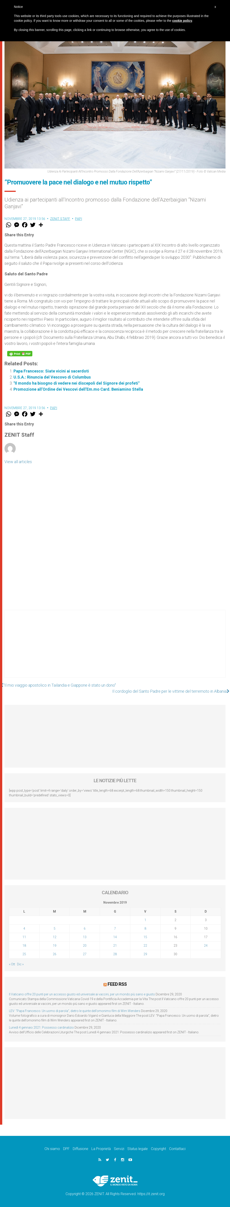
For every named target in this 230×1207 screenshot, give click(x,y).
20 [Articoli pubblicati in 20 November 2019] (84, 945)
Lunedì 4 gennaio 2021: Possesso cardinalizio (41, 1027)
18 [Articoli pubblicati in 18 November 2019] (24, 945)
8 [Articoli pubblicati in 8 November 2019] (145, 928)
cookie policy (182, 20)
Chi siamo (52, 1149)
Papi (78, 219)
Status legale (137, 1149)
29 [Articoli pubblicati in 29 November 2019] (145, 954)
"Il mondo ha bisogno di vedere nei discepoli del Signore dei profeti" (76, 383)
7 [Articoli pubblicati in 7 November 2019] (115, 928)
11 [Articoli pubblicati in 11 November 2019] (24, 937)
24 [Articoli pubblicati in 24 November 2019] (206, 945)
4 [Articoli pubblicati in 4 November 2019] (24, 928)
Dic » (20, 964)
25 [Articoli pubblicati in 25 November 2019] (24, 954)
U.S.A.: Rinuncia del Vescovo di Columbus (52, 377)
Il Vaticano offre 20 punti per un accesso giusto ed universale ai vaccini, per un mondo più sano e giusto (82, 994)
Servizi (119, 1149)
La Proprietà (101, 1149)
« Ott (12, 964)
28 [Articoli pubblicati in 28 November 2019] (115, 954)
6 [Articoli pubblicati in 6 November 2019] (85, 928)
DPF (66, 1149)
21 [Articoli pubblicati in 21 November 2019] (115, 945)
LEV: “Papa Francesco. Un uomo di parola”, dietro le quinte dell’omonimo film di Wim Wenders (74, 1011)
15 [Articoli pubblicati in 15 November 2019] (145, 937)
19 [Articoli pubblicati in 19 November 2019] (54, 945)
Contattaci (177, 1149)
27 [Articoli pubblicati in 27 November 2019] (84, 954)
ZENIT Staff (60, 219)
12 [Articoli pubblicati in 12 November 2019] (54, 937)
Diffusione (80, 1149)
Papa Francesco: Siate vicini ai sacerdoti (51, 371)
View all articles (18, 461)
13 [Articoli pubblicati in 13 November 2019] (84, 937)
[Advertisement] (115, 648)
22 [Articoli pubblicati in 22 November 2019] (145, 945)
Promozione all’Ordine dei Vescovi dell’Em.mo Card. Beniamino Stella (78, 389)
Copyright (158, 1149)
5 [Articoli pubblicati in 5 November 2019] (54, 928)
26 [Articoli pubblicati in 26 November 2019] (54, 954)
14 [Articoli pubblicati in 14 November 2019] (115, 937)
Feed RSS (117, 984)
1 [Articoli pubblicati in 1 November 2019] (145, 920)
